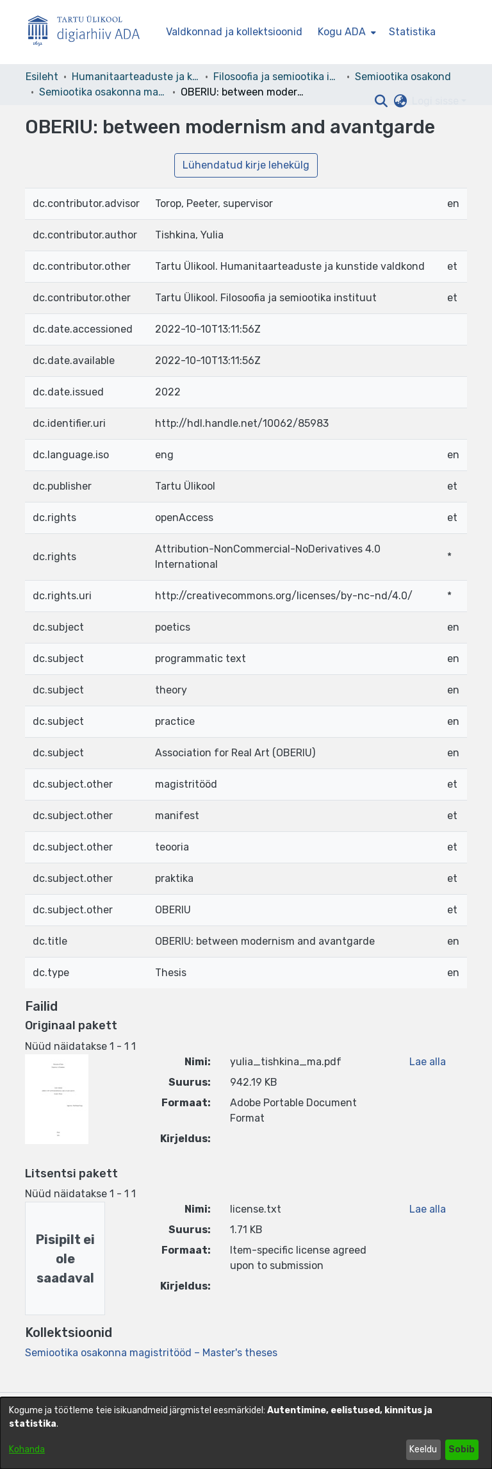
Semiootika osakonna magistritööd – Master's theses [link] (103, 92)
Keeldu (423, 1449)
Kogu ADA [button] (342, 32)
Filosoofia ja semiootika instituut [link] (277, 77)
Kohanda (27, 1449)
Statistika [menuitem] (412, 32)
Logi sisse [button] (436, 101)
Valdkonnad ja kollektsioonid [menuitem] (234, 32)
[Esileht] (89, 32)
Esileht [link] (42, 77)
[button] (381, 101)
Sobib (461, 1449)
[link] (151, 1353)
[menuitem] (345, 32)
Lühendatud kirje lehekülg (246, 165)
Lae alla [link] (427, 1062)
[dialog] (246, 1433)
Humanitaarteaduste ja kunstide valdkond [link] (136, 77)
